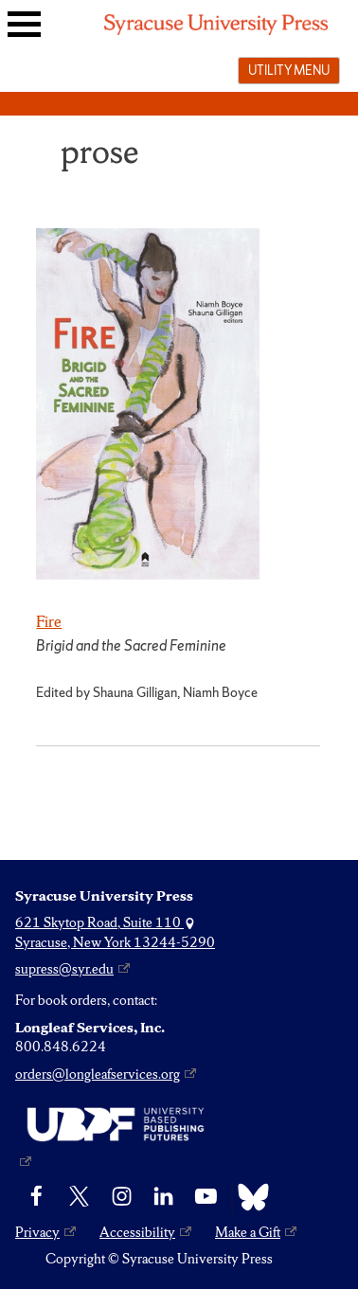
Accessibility (137, 1232)
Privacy (37, 1232)
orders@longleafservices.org (97, 1074)
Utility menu (289, 70)
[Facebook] (36, 1197)
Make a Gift (247, 1232)
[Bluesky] (248, 1197)
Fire (49, 621)
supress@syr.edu (64, 968)
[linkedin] (163, 1197)
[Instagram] (121, 1197)
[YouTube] (206, 1197)
